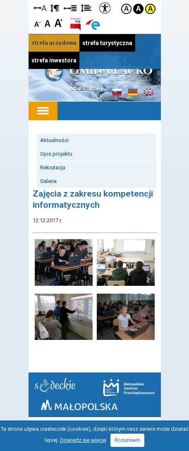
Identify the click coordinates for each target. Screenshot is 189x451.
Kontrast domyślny (126, 9)
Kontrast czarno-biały (138, 9)
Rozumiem (127, 440)
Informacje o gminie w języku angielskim (148, 92)
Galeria (48, 181)
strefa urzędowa (54, 43)
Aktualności (54, 140)
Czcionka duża (58, 22)
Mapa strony (86, 88)
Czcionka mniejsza (37, 22)
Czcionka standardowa (48, 22)
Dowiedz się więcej (83, 440)
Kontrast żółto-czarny (150, 9)
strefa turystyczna (107, 43)
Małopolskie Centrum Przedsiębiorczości (129, 387)
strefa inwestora (54, 60)
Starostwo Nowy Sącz (55, 385)
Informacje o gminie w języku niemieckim (133, 92)
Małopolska (79, 405)
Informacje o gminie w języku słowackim (117, 92)
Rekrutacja (52, 167)
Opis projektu (56, 154)
